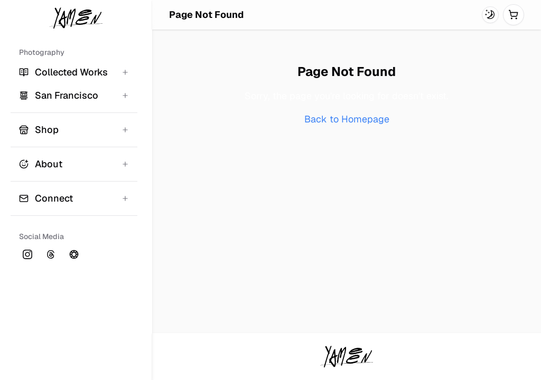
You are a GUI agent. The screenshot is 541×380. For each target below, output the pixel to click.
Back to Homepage (346, 119)
